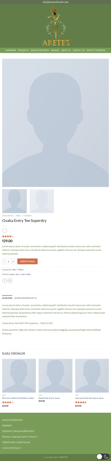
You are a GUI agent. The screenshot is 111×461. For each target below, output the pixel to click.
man (17, 274)
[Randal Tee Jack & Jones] (55, 376)
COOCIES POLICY (11, 448)
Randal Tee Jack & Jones (49, 398)
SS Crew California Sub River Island (18, 398)
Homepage (11, 50)
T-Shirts (27, 216)
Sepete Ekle (27, 261)
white (28, 274)
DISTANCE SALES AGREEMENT (18, 431)
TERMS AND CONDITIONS (16, 442)
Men (18, 216)
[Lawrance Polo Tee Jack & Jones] (92, 376)
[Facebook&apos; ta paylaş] (4, 280)
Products (23, 50)
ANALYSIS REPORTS (12, 420)
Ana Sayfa (7, 216)
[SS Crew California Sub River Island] (19, 376)
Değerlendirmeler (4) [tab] (25, 298)
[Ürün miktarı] (8, 261)
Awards (55, 50)
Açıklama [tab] (7, 298)
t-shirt (22, 274)
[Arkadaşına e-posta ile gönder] (10, 280)
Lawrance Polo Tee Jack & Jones (89, 398)
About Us (66, 50)
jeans (12, 274)
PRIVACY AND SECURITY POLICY (19, 436)
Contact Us (79, 50)
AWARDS (7, 425)
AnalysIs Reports (40, 50)
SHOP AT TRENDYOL (96, 50)
